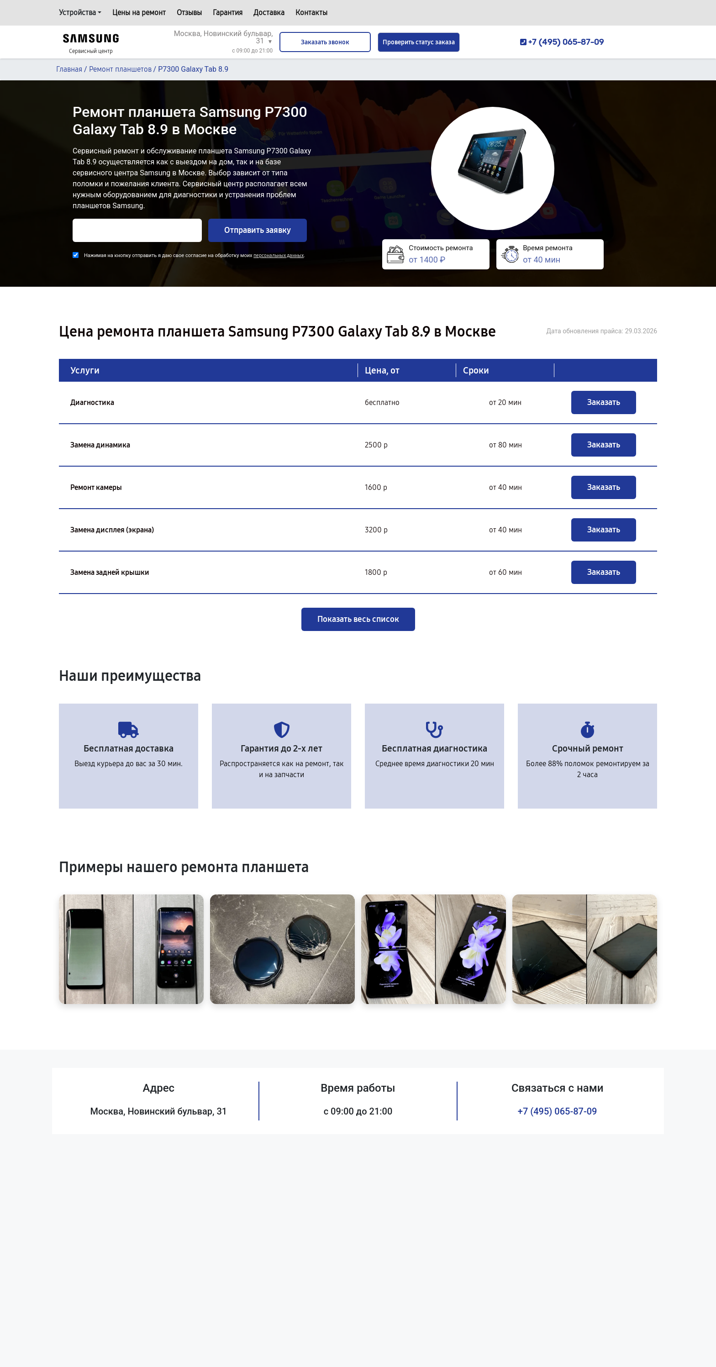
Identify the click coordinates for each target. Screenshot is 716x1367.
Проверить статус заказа (419, 42)
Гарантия (227, 12)
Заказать (603, 402)
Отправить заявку (257, 230)
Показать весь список (358, 619)
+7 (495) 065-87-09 (557, 1111)
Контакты (311, 12)
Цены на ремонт (139, 12)
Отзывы (189, 12)
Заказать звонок (325, 42)
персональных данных (278, 255)
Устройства (77, 12)
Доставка (268, 12)
